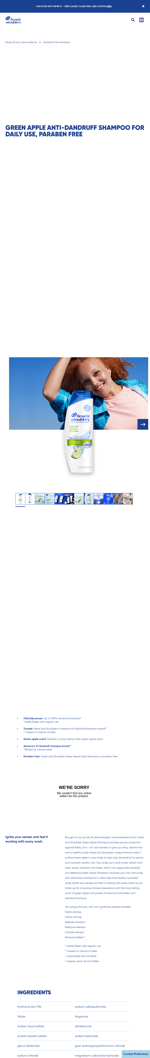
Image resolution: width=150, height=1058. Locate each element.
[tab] (20, 498)
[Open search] (133, 20)
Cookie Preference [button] (135, 1054)
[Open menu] (141, 20)
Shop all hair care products (21, 42)
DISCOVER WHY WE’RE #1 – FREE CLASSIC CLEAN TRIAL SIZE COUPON (73, 6)
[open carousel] (143, 424)
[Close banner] (143, 6)
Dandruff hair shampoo (56, 42)
